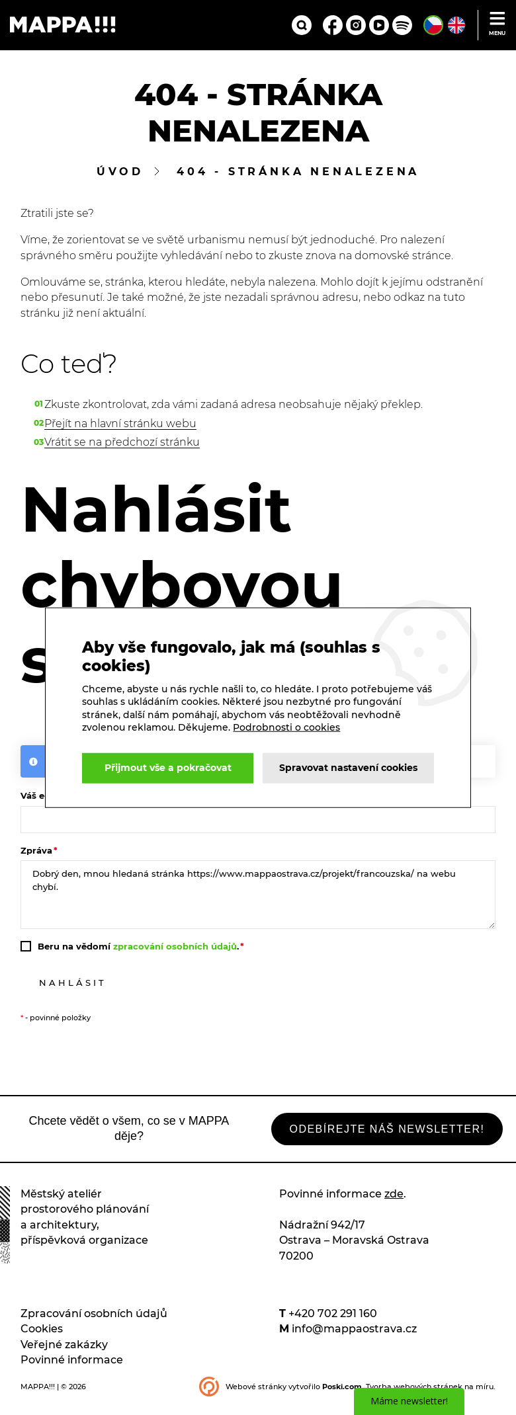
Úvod (120, 175)
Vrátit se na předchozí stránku (122, 445)
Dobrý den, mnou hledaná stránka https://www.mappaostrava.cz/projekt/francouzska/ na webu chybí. (258, 900)
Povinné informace (72, 1369)
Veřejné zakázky (64, 1353)
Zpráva (36, 855)
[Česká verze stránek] (433, 26)
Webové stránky (256, 1395)
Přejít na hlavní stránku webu (120, 426)
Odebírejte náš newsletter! (369, 1137)
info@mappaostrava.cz (354, 1338)
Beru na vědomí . (138, 951)
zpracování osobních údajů (175, 951)
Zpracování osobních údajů (94, 1322)
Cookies (42, 1338)
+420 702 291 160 (332, 1322)
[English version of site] (456, 26)
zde (394, 1203)
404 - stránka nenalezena (298, 175)
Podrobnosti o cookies (152, 714)
